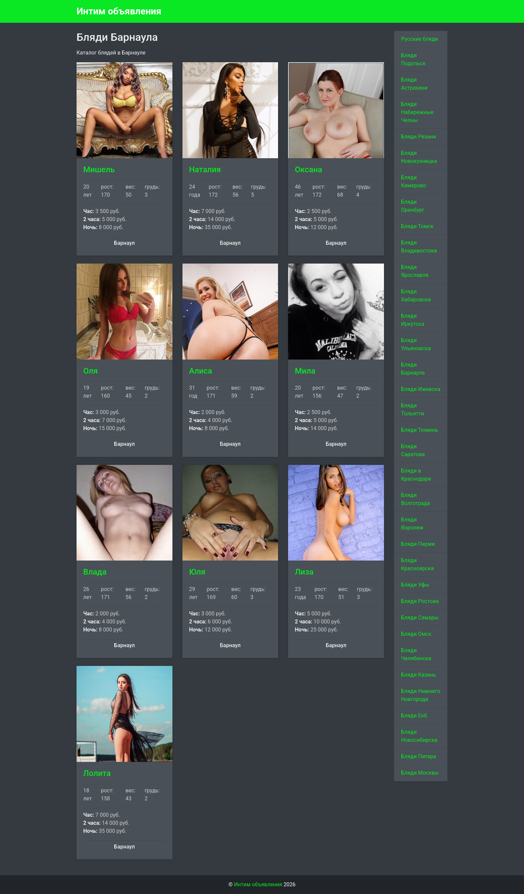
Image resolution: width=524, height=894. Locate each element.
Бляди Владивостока (419, 246)
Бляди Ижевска (420, 389)
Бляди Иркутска (412, 320)
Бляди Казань (418, 675)
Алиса (200, 371)
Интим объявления (119, 11)
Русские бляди (419, 39)
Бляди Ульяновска (416, 344)
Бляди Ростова (420, 601)
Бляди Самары (419, 617)
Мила (305, 371)
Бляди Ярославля (414, 271)
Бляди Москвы (420, 773)
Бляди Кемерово (413, 181)
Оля (90, 371)
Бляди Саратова (413, 450)
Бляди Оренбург (412, 206)
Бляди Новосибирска (419, 736)
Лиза (304, 572)
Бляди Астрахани (414, 84)
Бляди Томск (417, 226)
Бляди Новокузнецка (419, 157)
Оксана (308, 169)
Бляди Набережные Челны (417, 112)
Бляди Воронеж (412, 523)
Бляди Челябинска (416, 654)
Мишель (99, 169)
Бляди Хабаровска (416, 295)
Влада (95, 572)
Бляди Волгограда (415, 499)
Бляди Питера (418, 756)
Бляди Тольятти (412, 409)
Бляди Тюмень (419, 430)
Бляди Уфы (415, 585)
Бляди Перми (418, 544)
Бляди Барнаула (413, 369)
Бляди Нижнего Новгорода (420, 695)
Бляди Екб (414, 715)
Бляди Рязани (418, 136)
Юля (197, 572)
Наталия (205, 169)
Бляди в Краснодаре (416, 475)
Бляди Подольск (413, 59)
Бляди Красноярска (417, 564)
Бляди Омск (416, 634)
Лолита (97, 773)
